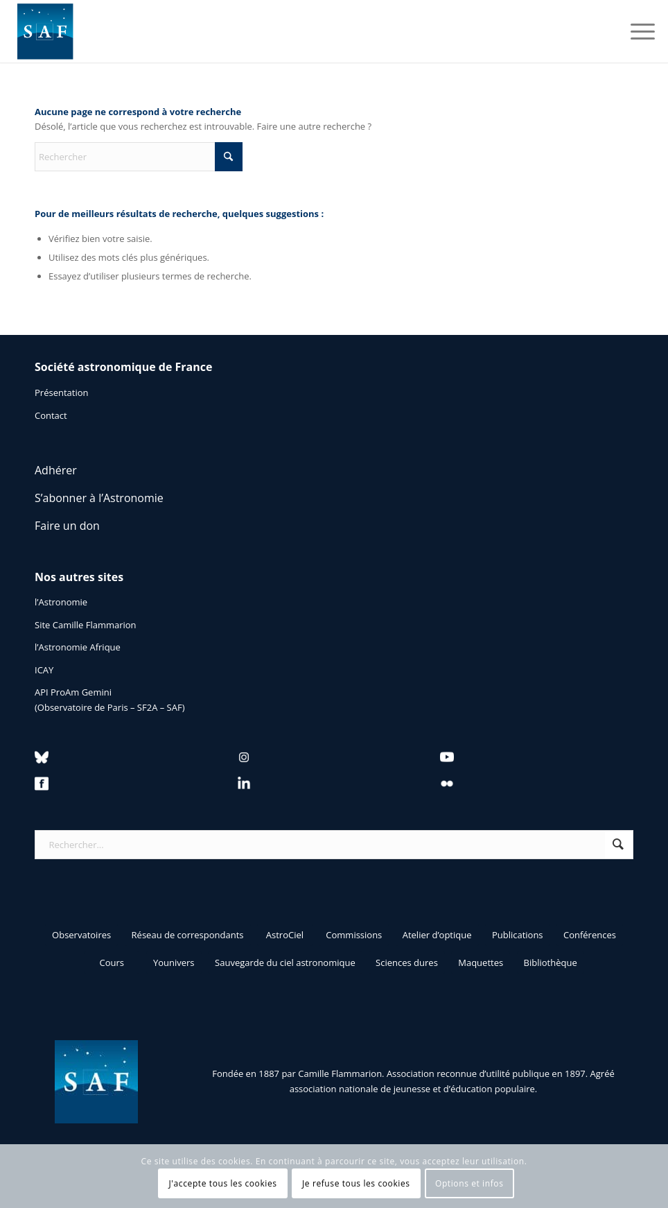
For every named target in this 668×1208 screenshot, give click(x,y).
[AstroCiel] (285, 935)
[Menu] (636, 31)
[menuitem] (636, 31)
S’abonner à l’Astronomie (99, 498)
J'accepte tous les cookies (223, 1183)
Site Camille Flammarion (86, 625)
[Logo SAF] (45, 31)
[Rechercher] (139, 156)
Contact (51, 415)
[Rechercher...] (334, 844)
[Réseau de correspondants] (188, 935)
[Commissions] (354, 935)
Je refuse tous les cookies (356, 1183)
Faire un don (67, 525)
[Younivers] (174, 962)
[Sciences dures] (407, 962)
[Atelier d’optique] (437, 935)
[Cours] (111, 962)
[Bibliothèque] (550, 962)
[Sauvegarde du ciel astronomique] (285, 962)
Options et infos (469, 1183)
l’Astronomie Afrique (78, 647)
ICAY (44, 670)
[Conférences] (589, 935)
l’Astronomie (61, 602)
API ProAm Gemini (73, 692)
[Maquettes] (480, 962)
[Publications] (517, 935)
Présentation (61, 392)
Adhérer (56, 470)
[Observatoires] (81, 935)
